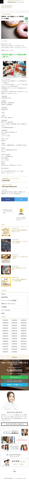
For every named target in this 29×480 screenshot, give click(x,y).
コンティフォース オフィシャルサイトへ (15, 424)
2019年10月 (5, 338)
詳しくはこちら (5, 168)
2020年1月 (14, 336)
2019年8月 (23, 338)
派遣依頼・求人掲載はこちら (14, 384)
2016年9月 (5, 351)
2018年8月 (5, 341)
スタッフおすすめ (5, 310)
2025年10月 (23, 322)
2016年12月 (14, 349)
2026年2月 (23, 320)
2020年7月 (23, 330)
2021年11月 (14, 330)
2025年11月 (14, 322)
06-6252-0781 (6, 180)
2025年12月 (5, 322)
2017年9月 (14, 343)
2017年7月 (5, 346)
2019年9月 (14, 338)
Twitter (21, 199)
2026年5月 (5, 320)
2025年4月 (14, 325)
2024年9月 (23, 325)
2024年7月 (14, 328)
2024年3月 (23, 328)
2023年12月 (5, 330)
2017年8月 (23, 343)
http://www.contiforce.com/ (9, 186)
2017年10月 (5, 343)
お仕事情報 (4, 306)
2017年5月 (14, 346)
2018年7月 (14, 341)
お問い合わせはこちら (15, 377)
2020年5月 (5, 333)
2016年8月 (14, 351)
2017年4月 (23, 346)
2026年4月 (14, 320)
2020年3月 (23, 333)
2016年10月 (23, 349)
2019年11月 (23, 336)
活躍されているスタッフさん (8, 303)
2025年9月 (5, 325)
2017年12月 (23, 341)
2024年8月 (5, 328)
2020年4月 (14, 333)
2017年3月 (5, 349)
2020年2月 (5, 336)
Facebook (8, 199)
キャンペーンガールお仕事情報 (8, 300)
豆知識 (2, 313)
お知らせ (3, 294)
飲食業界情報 (4, 297)
